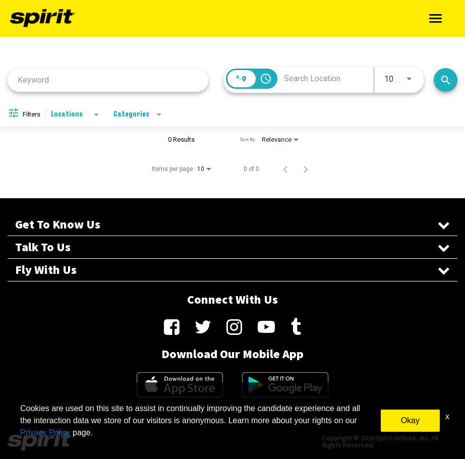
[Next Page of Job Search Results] (306, 169)
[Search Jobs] (445, 80)
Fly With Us (232, 270)
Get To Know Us (232, 224)
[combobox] (108, 80)
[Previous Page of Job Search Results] (285, 169)
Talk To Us (232, 247)
